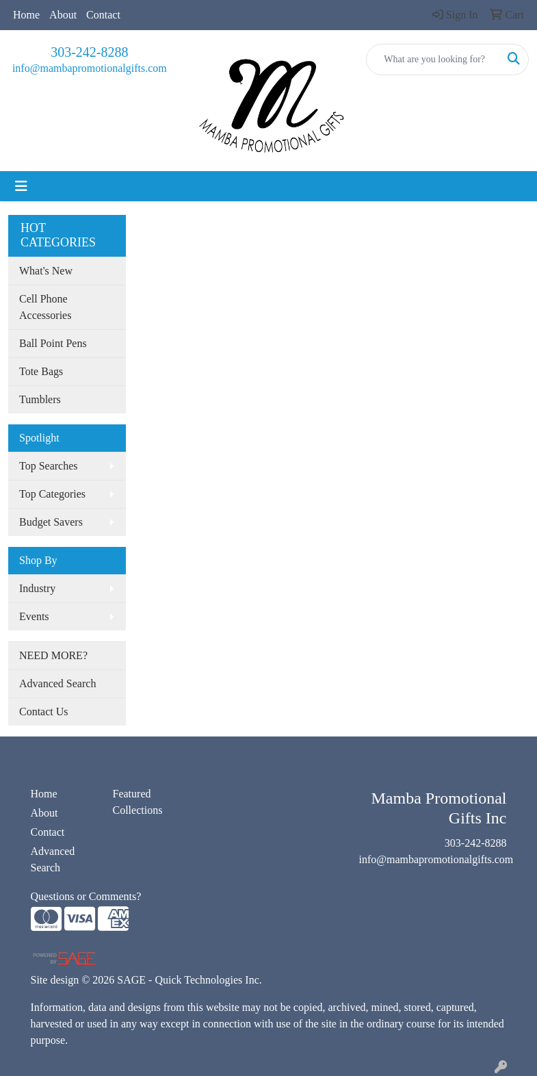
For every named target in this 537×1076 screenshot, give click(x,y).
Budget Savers (51, 522)
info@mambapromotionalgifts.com (89, 68)
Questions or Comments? (86, 896)
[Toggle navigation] (21, 186)
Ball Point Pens (53, 343)
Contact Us (43, 711)
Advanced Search (57, 683)
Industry (37, 588)
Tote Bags (41, 371)
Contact (103, 15)
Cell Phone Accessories (45, 307)
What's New (46, 271)
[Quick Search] (433, 59)
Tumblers (40, 399)
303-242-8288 (89, 52)
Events (34, 616)
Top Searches (48, 466)
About (63, 15)
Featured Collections (138, 802)
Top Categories (52, 494)
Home (26, 15)
